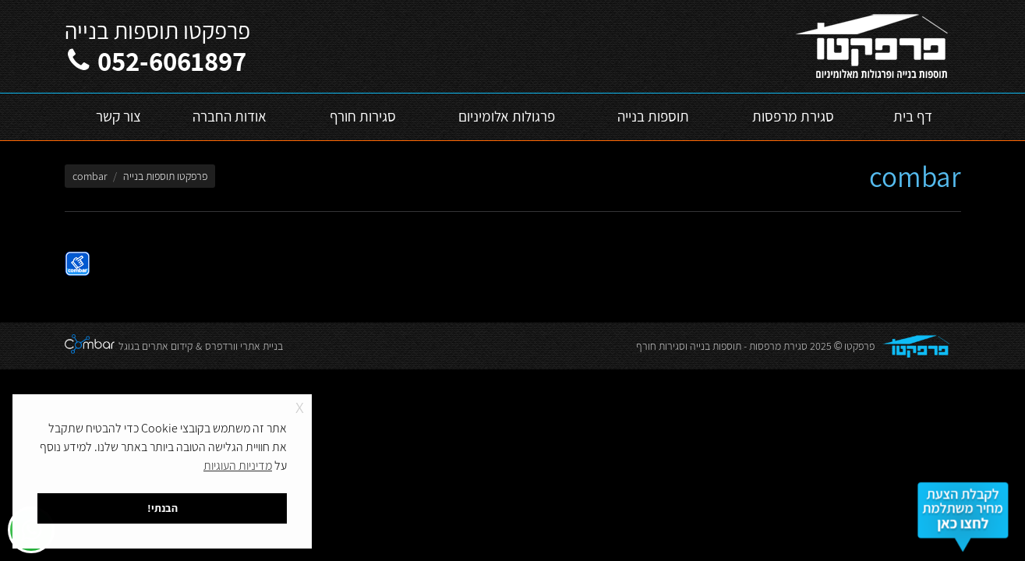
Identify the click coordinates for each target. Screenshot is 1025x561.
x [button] (299, 405)
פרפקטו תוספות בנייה (165, 176)
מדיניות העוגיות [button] (237, 465)
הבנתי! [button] (162, 507)
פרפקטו (859, 346)
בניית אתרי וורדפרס (244, 346)
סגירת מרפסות (778, 346)
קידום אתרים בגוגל (155, 346)
